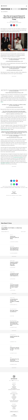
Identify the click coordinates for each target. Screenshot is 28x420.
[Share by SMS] (17, 184)
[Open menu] (27, 6)
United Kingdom (14, 405)
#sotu (7, 112)
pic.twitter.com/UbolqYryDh (14, 68)
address (2, 101)
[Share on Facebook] (11, 25)
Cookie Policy (14, 396)
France (14, 407)
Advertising (14, 386)
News (26, 187)
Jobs (14, 385)
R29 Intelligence (14, 388)
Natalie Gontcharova (14, 21)
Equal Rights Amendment (5, 162)
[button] (14, 25)
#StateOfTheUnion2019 (12, 112)
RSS (14, 399)
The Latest (23, 187)
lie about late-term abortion (18, 156)
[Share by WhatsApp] (14, 184)
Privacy (14, 395)
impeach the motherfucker (5, 129)
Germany (14, 406)
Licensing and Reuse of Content (14, 389)
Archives (14, 398)
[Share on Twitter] (14, 181)
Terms (14, 394)
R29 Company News (14, 393)
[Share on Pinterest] (14, 25)
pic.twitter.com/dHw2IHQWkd (14, 105)
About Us (14, 384)
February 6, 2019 (20, 61)
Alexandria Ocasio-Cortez (9, 187)
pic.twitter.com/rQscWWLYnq (21, 112)
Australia (14, 408)
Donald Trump (17, 187)
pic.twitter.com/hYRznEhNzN (14, 59)
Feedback (14, 387)
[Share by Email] (17, 25)
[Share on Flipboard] (17, 181)
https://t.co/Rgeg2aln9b (22, 67)
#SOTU (24, 58)
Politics (2, 187)
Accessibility (14, 397)
